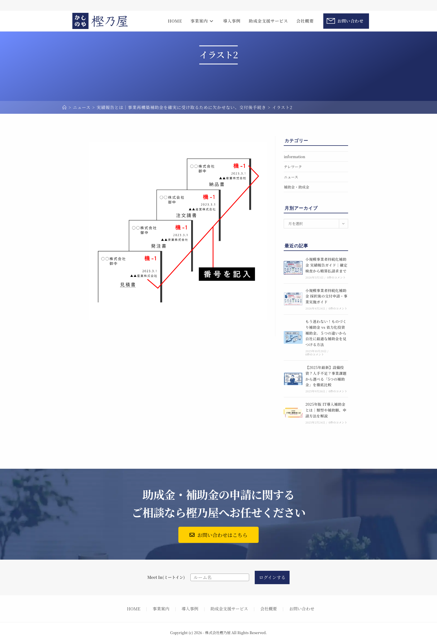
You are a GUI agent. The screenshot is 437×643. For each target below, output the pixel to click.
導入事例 (189, 608)
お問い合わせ (301, 608)
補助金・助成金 (296, 187)
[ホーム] (64, 107)
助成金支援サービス (229, 608)
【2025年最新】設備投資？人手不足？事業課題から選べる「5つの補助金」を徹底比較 (325, 376)
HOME (133, 608)
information (294, 156)
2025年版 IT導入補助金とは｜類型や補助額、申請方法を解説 (325, 410)
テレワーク (293, 166)
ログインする (272, 577)
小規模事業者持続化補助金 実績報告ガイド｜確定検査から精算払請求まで (326, 265)
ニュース (291, 177)
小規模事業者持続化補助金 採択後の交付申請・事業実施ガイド (326, 296)
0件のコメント (336, 277)
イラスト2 (282, 107)
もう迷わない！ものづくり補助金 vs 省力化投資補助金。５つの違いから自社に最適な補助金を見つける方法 (325, 333)
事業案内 (160, 608)
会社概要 (268, 608)
